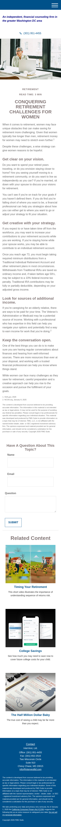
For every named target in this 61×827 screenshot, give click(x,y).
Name (10, 454)
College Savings (30, 651)
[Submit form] (13, 522)
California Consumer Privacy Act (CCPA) (28, 809)
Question (10, 493)
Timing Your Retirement (30, 587)
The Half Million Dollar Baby (30, 715)
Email (10, 474)
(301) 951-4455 (30, 33)
